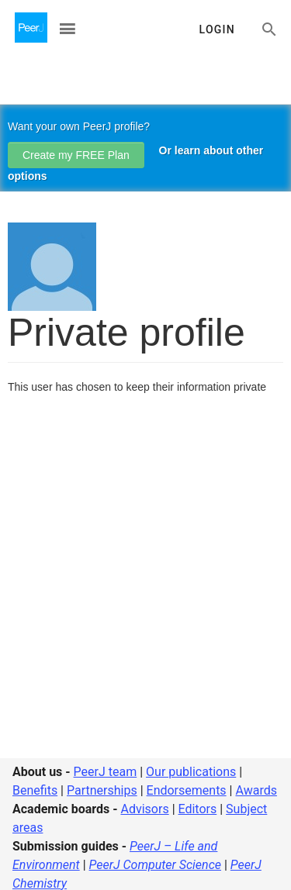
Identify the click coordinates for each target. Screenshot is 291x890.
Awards (255, 790)
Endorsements (187, 790)
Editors (197, 809)
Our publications (191, 771)
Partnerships (102, 790)
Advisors (144, 809)
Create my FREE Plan (76, 155)
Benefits (34, 790)
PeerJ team (105, 771)
